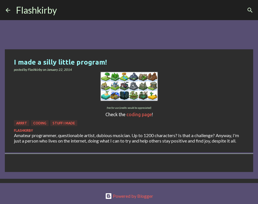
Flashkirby (36, 10)
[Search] (64, 10)
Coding (39, 123)
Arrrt (21, 123)
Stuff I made (64, 123)
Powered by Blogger (129, 196)
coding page (139, 114)
